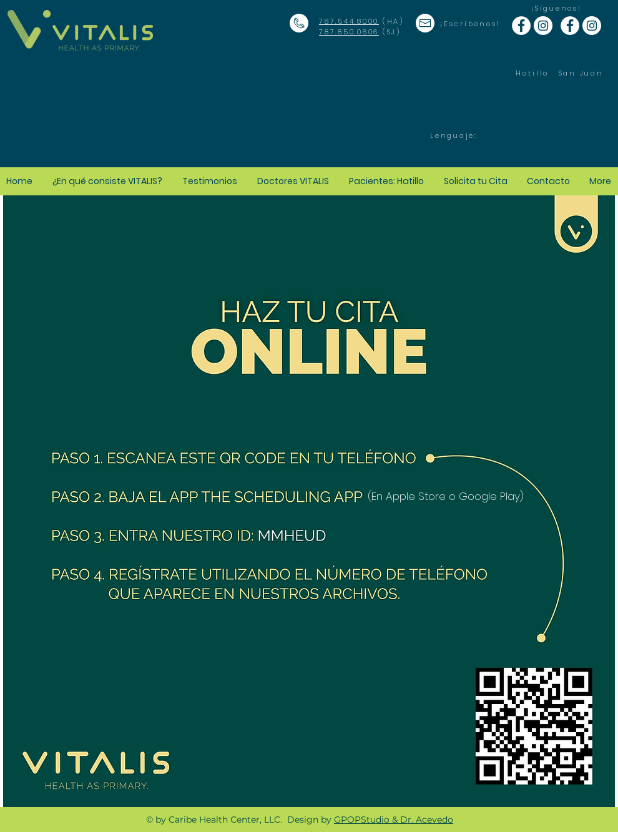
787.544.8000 (349, 21)
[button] (387, 181)
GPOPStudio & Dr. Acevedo (393, 819)
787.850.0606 (349, 32)
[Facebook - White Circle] (521, 25)
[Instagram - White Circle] (543, 25)
